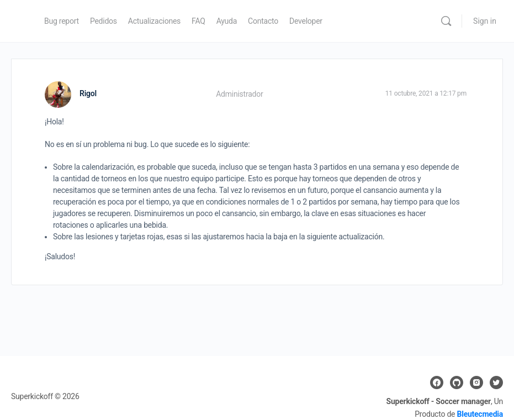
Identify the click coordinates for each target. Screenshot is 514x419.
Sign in (484, 21)
